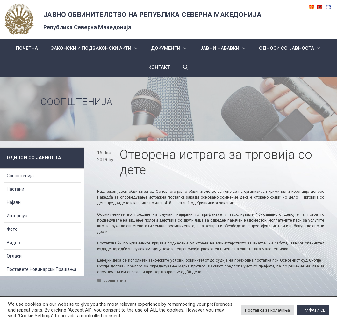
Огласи (14, 256)
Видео (13, 242)
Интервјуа (17, 215)
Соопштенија (76, 101)
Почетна (27, 48)
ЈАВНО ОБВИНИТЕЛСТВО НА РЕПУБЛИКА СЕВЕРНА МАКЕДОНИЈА (152, 15)
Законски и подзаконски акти (98, 48)
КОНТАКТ (159, 67)
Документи (172, 48)
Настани (15, 189)
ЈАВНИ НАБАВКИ (226, 48)
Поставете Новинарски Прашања (41, 269)
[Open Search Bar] (185, 67)
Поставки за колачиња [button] (267, 310)
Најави (14, 202)
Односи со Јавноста (293, 48)
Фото (12, 229)
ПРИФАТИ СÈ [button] (313, 310)
